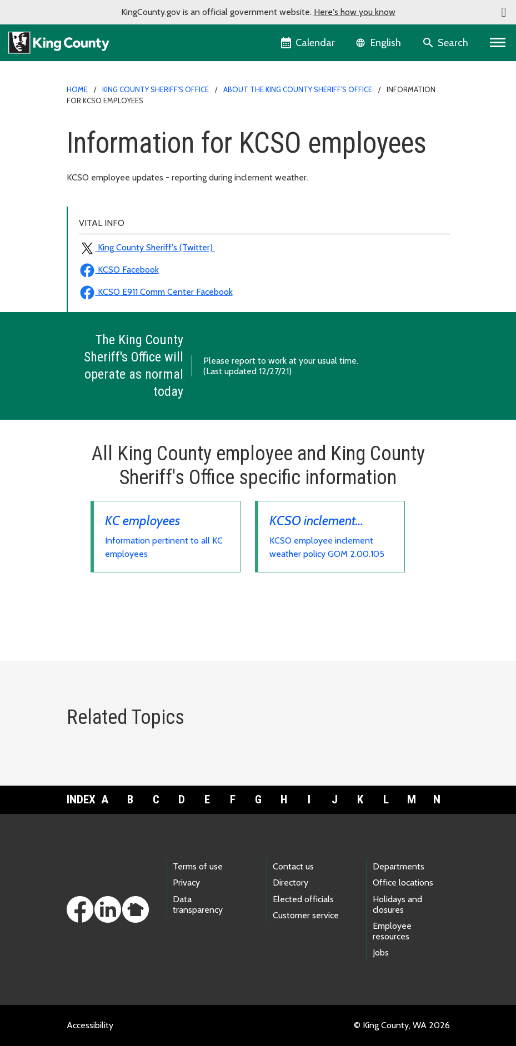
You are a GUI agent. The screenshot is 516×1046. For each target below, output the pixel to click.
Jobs (381, 952)
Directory (290, 882)
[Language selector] (380, 42)
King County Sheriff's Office (155, 89)
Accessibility (90, 1025)
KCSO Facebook (119, 269)
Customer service (306, 915)
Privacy (186, 882)
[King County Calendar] (308, 42)
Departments (398, 866)
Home (77, 89)
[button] (504, 12)
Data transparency (198, 904)
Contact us (293, 866)
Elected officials (303, 899)
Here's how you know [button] (354, 12)
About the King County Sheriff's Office (297, 89)
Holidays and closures (397, 904)
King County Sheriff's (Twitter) (147, 247)
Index (79, 799)
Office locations (403, 882)
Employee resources (392, 931)
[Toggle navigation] (498, 42)
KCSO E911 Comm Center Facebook (156, 291)
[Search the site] (446, 42)
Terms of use (198, 866)
